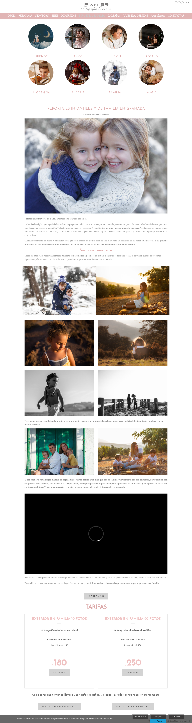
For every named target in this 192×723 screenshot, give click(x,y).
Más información (140, 717)
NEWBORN (42, 16)
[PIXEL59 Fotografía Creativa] (96, 6)
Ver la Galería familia (133, 707)
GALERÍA (113, 16)
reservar (59, 672)
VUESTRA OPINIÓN (135, 16)
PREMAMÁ (25, 16)
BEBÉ (55, 16)
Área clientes (158, 16)
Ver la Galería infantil (59, 707)
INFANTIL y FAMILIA (92, 16)
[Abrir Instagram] (176, 2)
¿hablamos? (96, 596)
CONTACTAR (176, 16)
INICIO (12, 16)
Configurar (158, 717)
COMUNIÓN (68, 16)
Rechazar (176, 717)
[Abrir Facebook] (179, 2)
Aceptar (158, 721)
